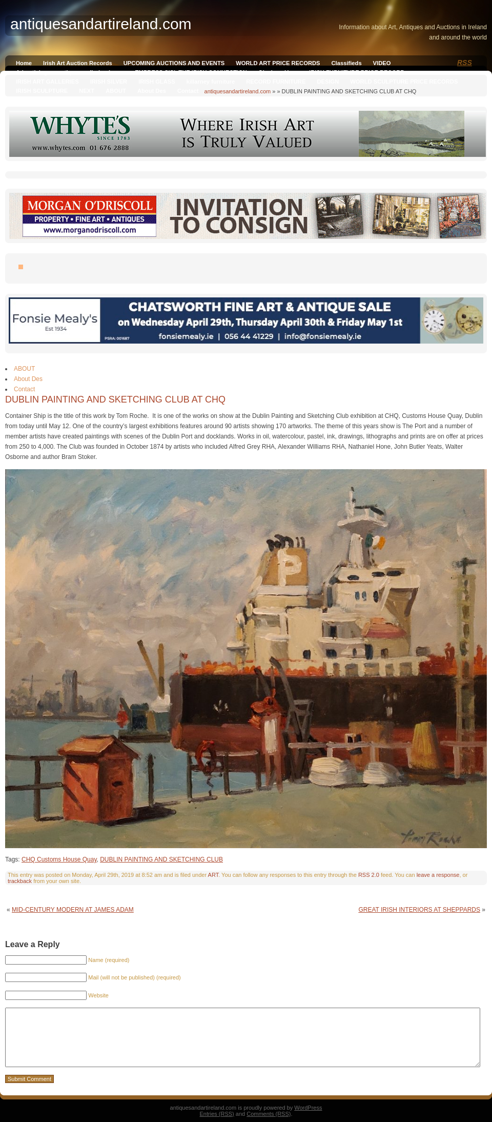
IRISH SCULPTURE (42, 91)
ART (213, 875)
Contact (188, 91)
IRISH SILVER (109, 81)
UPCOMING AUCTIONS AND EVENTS (174, 63)
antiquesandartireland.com (237, 91)
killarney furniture (211, 81)
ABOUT (116, 91)
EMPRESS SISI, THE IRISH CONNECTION (191, 72)
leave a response (438, 875)
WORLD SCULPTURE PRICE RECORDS (404, 81)
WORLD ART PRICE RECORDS (278, 63)
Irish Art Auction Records (77, 63)
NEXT (86, 91)
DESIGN (328, 81)
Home (24, 63)
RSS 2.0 (368, 875)
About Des (151, 91)
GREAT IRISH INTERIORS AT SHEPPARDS (419, 909)
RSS (464, 62)
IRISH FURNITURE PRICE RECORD (356, 72)
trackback (20, 881)
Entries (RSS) (217, 1114)
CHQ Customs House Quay (59, 859)
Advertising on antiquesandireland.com (70, 72)
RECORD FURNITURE (275, 81)
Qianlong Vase (278, 72)
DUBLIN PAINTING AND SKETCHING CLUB (161, 859)
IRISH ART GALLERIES (47, 81)
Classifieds (347, 63)
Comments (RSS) (269, 1114)
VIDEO (382, 63)
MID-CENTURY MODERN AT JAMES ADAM (73, 909)
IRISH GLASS (156, 81)
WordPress (308, 1108)
